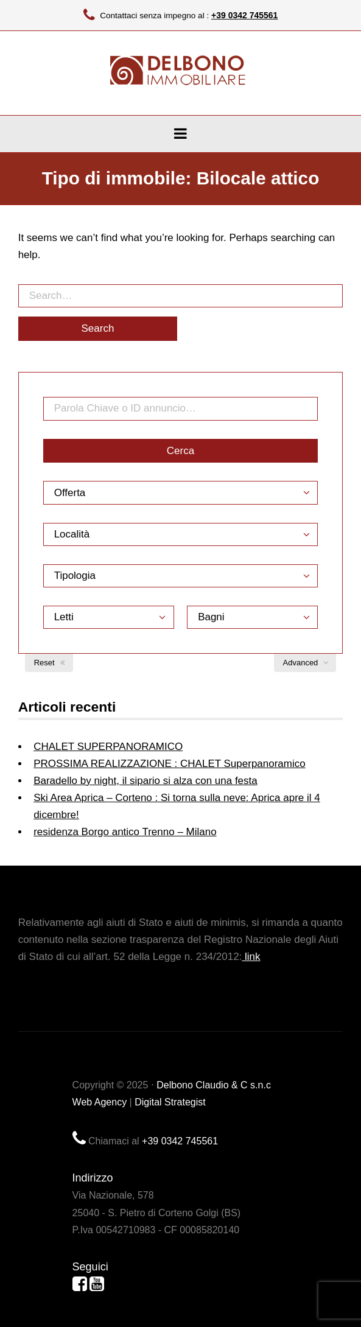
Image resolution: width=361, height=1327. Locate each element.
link (251, 956)
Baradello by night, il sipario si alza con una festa (145, 780)
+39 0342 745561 (244, 15)
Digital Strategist (170, 1102)
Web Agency (99, 1102)
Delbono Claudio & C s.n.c (213, 1085)
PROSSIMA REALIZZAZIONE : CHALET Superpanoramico (169, 763)
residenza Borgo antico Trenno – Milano (125, 832)
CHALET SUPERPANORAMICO (108, 746)
